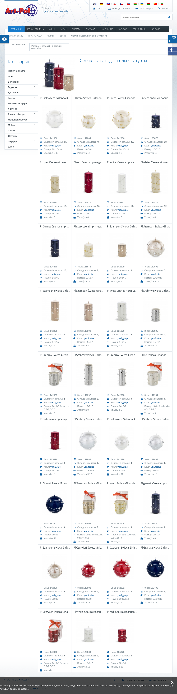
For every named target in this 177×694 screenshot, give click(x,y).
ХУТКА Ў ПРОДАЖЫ (35, 29)
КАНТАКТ (156, 29)
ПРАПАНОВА (16, 29)
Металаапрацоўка (17, 119)
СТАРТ (100, 8)
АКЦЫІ (52, 29)
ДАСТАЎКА (90, 29)
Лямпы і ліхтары (16, 114)
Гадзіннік (12, 87)
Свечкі (11, 130)
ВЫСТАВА (76, 29)
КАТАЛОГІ (122, 29)
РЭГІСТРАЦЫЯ (146, 8)
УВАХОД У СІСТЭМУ (121, 8)
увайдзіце (55, 145)
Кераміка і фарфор (18, 103)
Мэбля (11, 125)
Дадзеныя (13, 92)
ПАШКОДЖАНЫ (139, 29)
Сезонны (12, 136)
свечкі (63, 35)
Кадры (11, 98)
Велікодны (13, 81)
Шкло (11, 146)
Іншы (10, 76)
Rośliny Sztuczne (16, 71)
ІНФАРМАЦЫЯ (106, 29)
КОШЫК (166, 8)
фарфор (12, 141)
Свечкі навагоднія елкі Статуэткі (89, 35)
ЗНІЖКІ (63, 29)
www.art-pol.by (15, 35)
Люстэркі (12, 109)
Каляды (51, 35)
